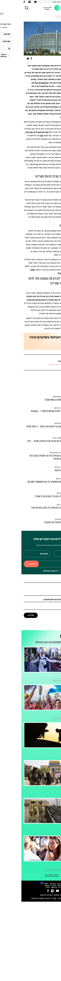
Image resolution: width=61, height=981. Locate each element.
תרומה (37, 17)
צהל (55, 756)
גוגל (20, 135)
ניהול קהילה (53, 384)
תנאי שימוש (37, 895)
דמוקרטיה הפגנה (37, 681)
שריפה (54, 832)
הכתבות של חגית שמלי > (36, 365)
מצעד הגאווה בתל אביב (48, 719)
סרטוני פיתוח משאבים (50, 380)
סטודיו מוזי (41, 898)
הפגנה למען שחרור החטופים (34, 870)
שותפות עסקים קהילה (50, 17)
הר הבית (54, 794)
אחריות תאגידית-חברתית (15, 132)
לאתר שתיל (35, 2)
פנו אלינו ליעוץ (49, 345)
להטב (34, 719)
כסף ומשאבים (53, 375)
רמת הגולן (46, 756)
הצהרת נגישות (25, 895)
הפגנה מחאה (52, 681)
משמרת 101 (53, 870)
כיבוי (46, 832)
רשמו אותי (9, 564)
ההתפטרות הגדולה (18, 83)
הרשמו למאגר (30, 875)
